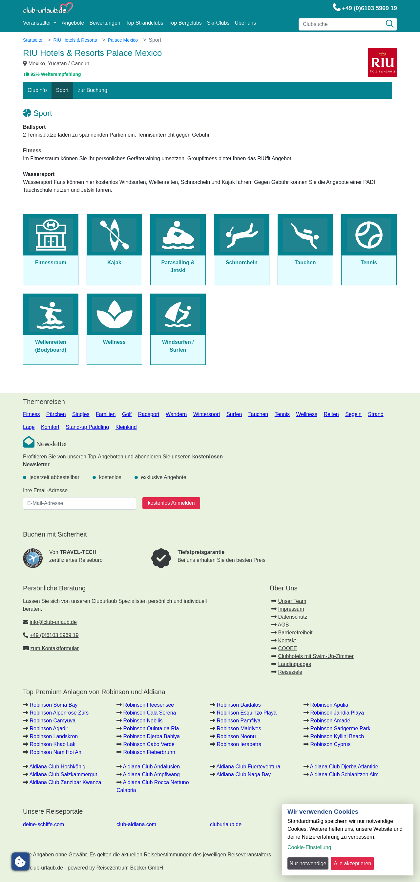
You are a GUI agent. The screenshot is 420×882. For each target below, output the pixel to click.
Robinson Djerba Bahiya (151, 736)
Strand (375, 414)
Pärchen (56, 414)
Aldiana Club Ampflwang (151, 774)
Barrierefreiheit (295, 632)
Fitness (31, 414)
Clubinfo (37, 90)
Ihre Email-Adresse (45, 490)
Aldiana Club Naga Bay (244, 774)
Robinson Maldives (239, 728)
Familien (106, 414)
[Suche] (390, 24)
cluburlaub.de (226, 824)
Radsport (148, 414)
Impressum (291, 609)
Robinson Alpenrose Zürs (59, 713)
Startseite (32, 40)
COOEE (287, 648)
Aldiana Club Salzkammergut (63, 774)
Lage (29, 427)
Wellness (306, 414)
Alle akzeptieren (352, 863)
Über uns (245, 23)
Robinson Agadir (49, 728)
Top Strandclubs (144, 23)
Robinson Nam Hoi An (55, 752)
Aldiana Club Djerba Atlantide (344, 766)
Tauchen (258, 414)
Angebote (73, 23)
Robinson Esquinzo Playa (246, 713)
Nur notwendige (307, 863)
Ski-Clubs (218, 23)
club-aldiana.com (136, 824)
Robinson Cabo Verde (149, 744)
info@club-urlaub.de (53, 622)
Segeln (353, 414)
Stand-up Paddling (87, 427)
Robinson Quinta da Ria (151, 728)
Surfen (234, 414)
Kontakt (287, 640)
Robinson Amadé (330, 720)
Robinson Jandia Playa (337, 713)
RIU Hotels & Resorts (75, 40)
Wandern (176, 414)
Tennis (282, 414)
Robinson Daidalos (239, 705)
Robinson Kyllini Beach (337, 736)
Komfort (50, 427)
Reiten (331, 414)
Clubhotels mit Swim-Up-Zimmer (315, 656)
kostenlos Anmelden (171, 503)
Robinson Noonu (236, 736)
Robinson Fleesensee (148, 705)
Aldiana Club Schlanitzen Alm (344, 774)
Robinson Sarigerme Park (340, 728)
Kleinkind (126, 427)
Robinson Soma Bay (53, 705)
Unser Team (292, 601)
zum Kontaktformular (54, 648)
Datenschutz (292, 617)
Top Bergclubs (184, 23)
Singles (80, 414)
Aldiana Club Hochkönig (58, 766)
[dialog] (347, 839)
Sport (62, 90)
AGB (283, 625)
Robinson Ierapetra (239, 744)
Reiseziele (290, 672)
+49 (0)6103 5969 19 (369, 8)
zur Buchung (92, 90)
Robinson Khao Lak (52, 744)
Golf (127, 414)
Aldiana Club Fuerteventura (249, 766)
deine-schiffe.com (43, 824)
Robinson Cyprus (330, 744)
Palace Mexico (123, 40)
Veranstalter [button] (37, 23)
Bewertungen (104, 23)
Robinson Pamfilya (238, 720)
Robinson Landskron (54, 736)
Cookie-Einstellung (309, 847)
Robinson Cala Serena (149, 713)
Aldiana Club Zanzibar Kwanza (65, 782)
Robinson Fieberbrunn (149, 752)
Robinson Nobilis (142, 720)
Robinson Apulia (329, 705)
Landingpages (294, 664)
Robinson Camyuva (52, 720)
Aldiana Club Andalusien (151, 766)
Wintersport (206, 414)
